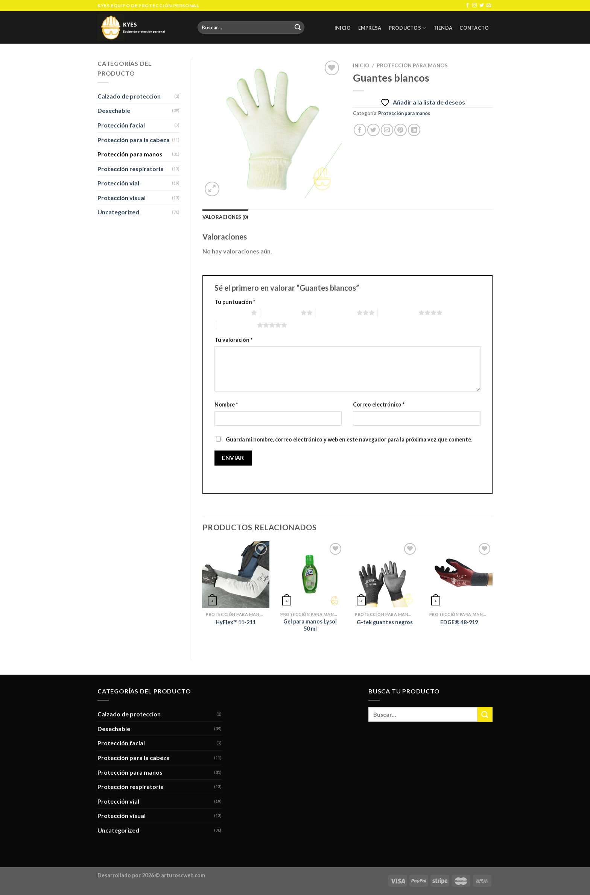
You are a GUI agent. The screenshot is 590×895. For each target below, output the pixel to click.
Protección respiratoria (130, 168)
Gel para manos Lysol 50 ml (310, 625)
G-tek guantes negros (385, 622)
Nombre (226, 404)
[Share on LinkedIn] (414, 130)
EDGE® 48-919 (459, 622)
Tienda (443, 28)
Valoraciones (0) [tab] (225, 217)
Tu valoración (233, 340)
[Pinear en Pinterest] (400, 130)
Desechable (113, 110)
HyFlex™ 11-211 (235, 622)
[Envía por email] (387, 130)
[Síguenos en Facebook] (467, 5)
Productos (407, 28)
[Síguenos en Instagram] (474, 5)
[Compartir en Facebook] (360, 130)
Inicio (343, 28)
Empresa (370, 28)
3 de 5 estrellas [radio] (336, 312)
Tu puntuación (234, 302)
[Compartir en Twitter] (373, 130)
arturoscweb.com (183, 875)
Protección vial (118, 183)
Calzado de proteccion (129, 96)
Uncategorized (118, 211)
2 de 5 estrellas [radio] (280, 312)
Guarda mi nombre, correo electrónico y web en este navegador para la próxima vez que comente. (349, 439)
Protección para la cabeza (133, 139)
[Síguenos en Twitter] (481, 5)
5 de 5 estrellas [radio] (236, 325)
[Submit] (297, 27)
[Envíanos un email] (489, 5)
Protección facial (121, 125)
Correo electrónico (378, 404)
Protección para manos (130, 154)
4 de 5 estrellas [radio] (398, 312)
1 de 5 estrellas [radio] (231, 312)
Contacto (474, 28)
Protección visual (121, 197)
